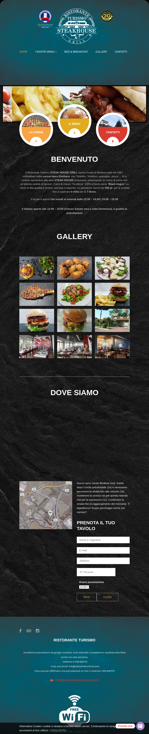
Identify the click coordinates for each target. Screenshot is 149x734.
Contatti (121, 52)
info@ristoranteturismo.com (77, 680)
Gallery (101, 52)
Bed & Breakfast (76, 52)
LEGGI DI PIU (58, 730)
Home (23, 52)
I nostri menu (46, 52)
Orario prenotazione (91, 582)
